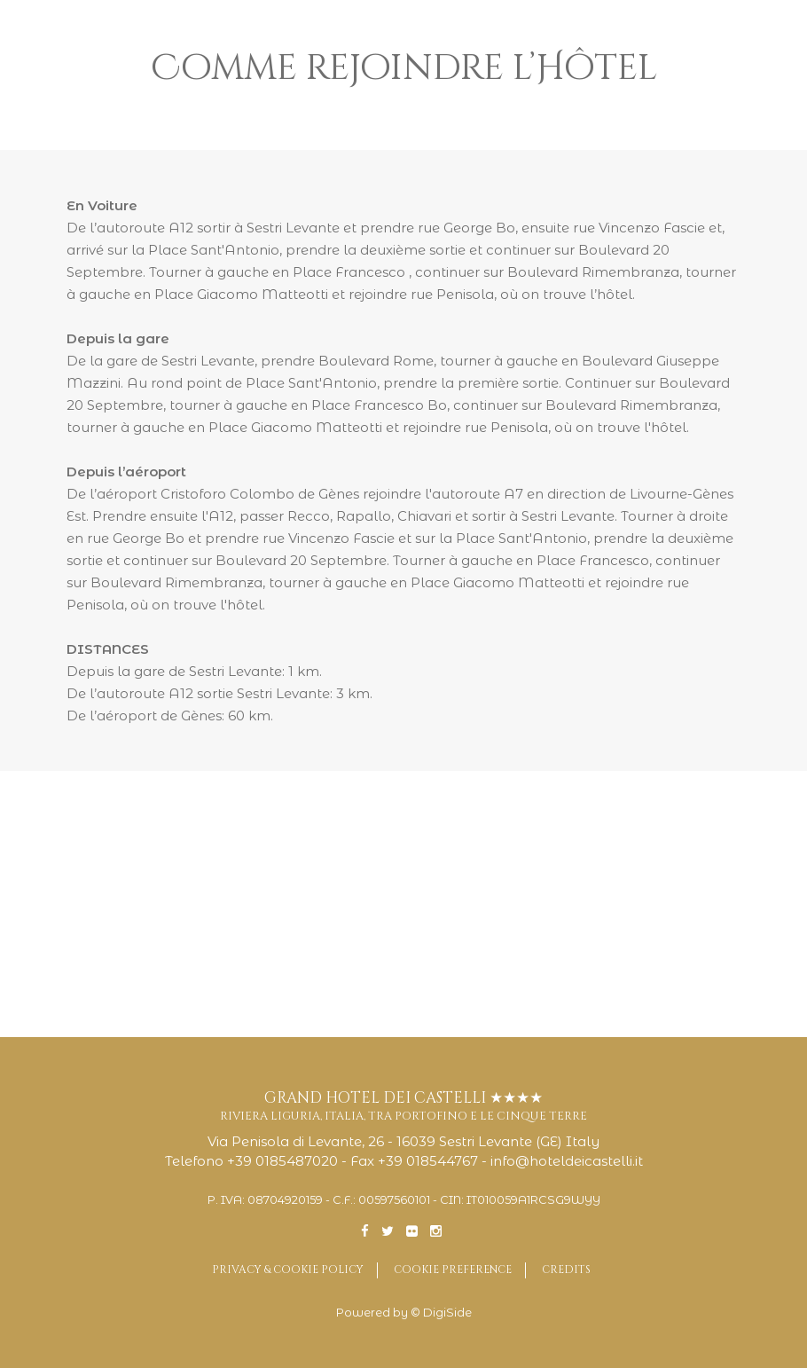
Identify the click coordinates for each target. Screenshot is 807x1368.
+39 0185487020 (282, 1160)
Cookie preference (453, 1269)
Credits (566, 1269)
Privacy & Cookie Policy (288, 1269)
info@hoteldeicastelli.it (566, 1160)
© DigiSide (441, 1312)
